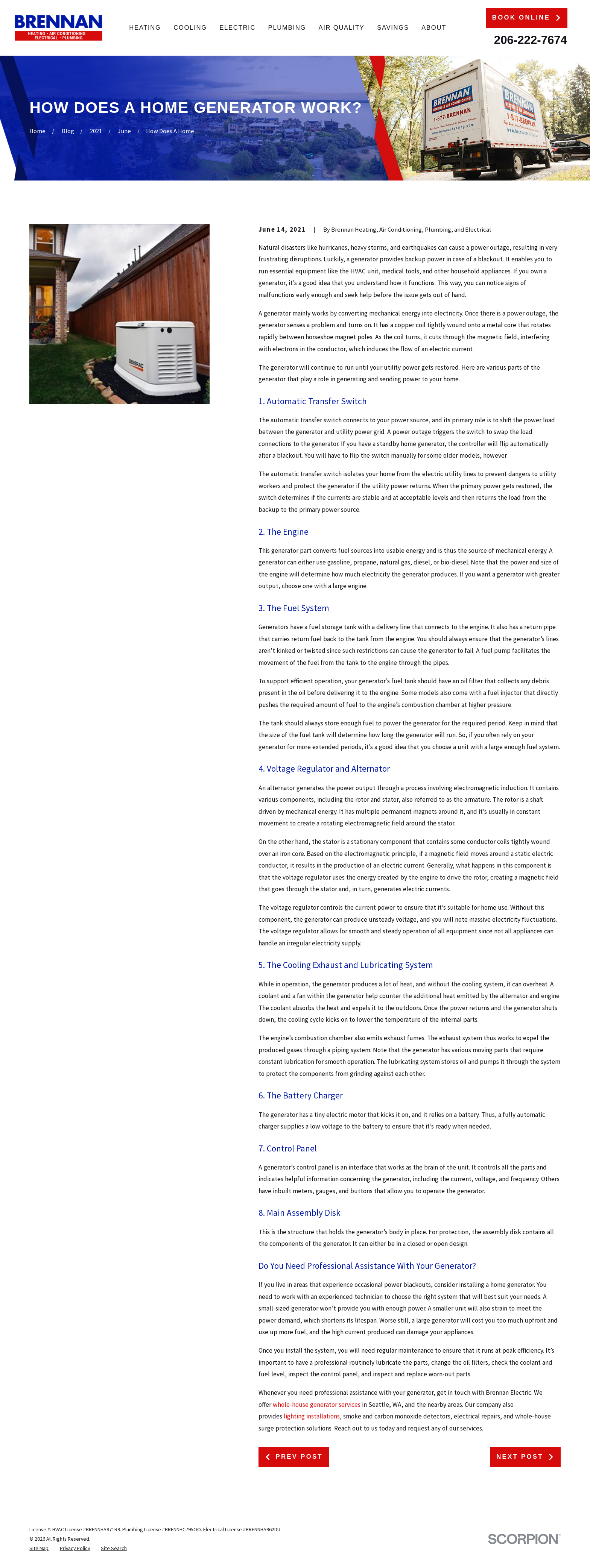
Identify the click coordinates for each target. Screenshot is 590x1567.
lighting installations (312, 1416)
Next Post (525, 1456)
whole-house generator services (316, 1404)
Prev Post (294, 1456)
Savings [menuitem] (393, 27)
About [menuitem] (433, 27)
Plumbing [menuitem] (287, 27)
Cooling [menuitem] (190, 27)
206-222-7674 (530, 40)
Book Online (526, 17)
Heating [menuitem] (145, 27)
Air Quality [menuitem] (342, 27)
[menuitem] (39, 1548)
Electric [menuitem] (237, 27)
